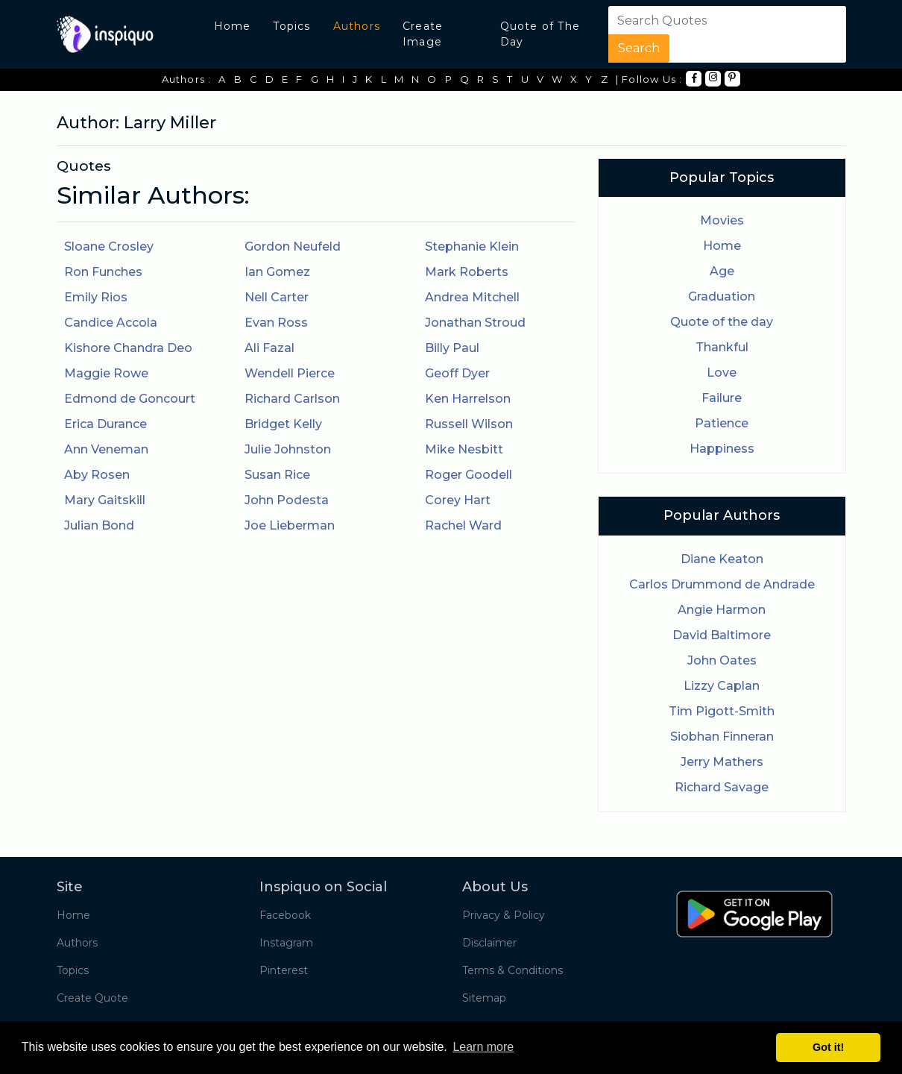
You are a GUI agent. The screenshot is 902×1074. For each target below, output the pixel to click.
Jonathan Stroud (475, 322)
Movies (722, 220)
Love (722, 372)
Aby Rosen (97, 475)
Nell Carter (277, 297)
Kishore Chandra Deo (128, 348)
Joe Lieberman (290, 525)
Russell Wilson (469, 424)
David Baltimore (721, 635)
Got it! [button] (828, 1047)
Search (639, 48)
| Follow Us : (649, 79)
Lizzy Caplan (722, 686)
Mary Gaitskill (104, 500)
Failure (721, 398)
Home (232, 26)
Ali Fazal (269, 348)
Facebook (285, 915)
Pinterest (283, 970)
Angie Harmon (722, 610)
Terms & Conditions (512, 970)
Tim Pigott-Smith (722, 711)
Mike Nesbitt (464, 449)
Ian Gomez (277, 272)
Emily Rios (95, 297)
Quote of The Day (540, 33)
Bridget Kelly (283, 424)
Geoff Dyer (457, 373)
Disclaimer (489, 942)
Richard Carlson (292, 399)
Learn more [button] (483, 1046)
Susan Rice (277, 475)
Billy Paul (452, 348)
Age (722, 271)
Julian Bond (99, 525)
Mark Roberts (466, 272)
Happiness (722, 449)
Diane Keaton (722, 559)
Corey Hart (458, 500)
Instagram (286, 942)
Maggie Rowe (106, 373)
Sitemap (484, 998)
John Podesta (287, 500)
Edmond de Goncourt (129, 399)
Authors (356, 26)
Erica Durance (105, 424)
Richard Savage (722, 787)
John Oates (722, 660)
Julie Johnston (288, 449)
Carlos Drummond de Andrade (722, 584)
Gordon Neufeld (293, 246)
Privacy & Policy (503, 915)
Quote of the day (721, 322)
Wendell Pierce (290, 373)
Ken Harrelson (468, 399)
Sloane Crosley (109, 246)
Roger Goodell (468, 475)
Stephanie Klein (472, 246)
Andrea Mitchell (472, 297)
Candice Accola (110, 322)
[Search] (699, 20)
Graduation (721, 296)
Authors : (187, 79)
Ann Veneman (106, 449)
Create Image (423, 33)
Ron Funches (103, 272)
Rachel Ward (463, 525)
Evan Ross (276, 322)
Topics (291, 26)
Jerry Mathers (722, 762)
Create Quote (92, 998)
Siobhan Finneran (722, 736)
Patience (721, 423)
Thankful (722, 347)
